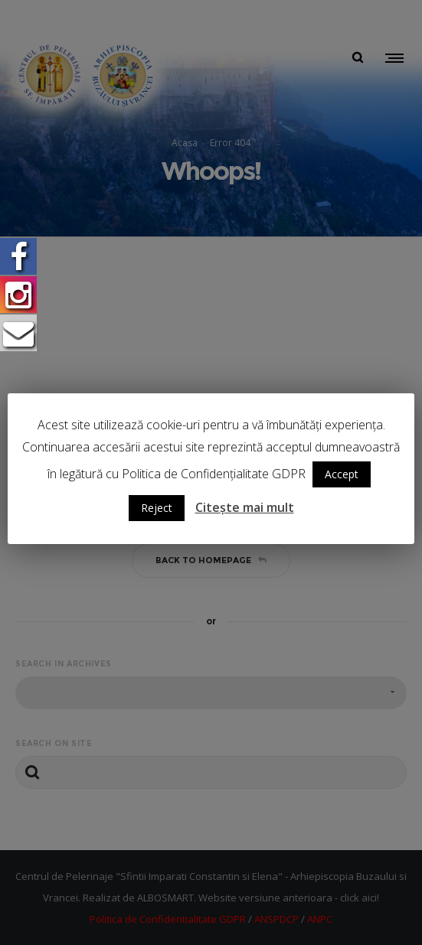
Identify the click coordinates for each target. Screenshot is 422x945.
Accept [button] (341, 474)
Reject (156, 507)
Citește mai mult (244, 507)
